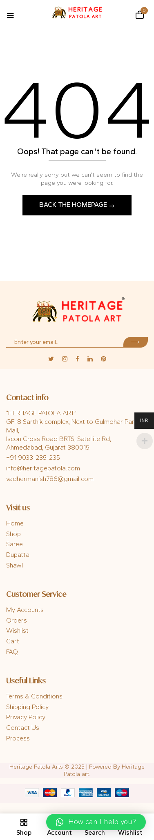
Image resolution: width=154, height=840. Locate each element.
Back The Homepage (74, 204)
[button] (140, 14)
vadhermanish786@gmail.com (50, 479)
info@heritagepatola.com (43, 468)
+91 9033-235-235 (33, 457)
